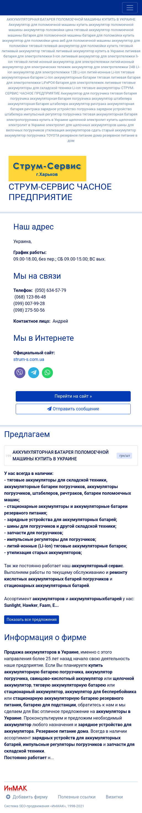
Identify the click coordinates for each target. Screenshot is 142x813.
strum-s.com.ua (29, 359)
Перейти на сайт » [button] (73, 396)
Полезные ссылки (77, 797)
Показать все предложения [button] (32, 619)
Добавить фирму (27, 797)
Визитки (114, 797)
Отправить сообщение (73, 408)
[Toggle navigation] (130, 7)
